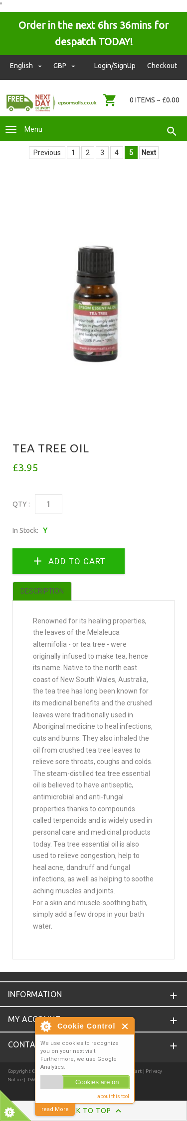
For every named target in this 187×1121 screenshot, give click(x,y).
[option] (93, 297)
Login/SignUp (115, 66)
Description (42, 591)
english (26, 66)
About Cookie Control (45, 1026)
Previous (47, 153)
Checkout (162, 66)
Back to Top (93, 1111)
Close (125, 1026)
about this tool (113, 1096)
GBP (64, 66)
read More (55, 1109)
